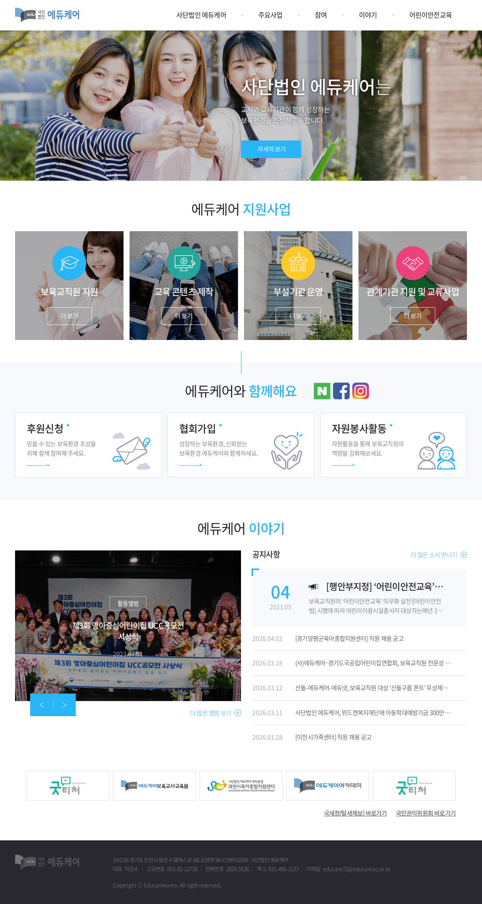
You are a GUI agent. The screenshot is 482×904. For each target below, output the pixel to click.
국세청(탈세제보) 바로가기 (355, 812)
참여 (321, 15)
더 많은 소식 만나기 (434, 555)
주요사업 (270, 15)
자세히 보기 (128, 625)
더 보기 (69, 315)
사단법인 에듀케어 (201, 15)
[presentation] (41, 705)
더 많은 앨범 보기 (210, 713)
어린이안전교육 (430, 15)
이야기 (368, 15)
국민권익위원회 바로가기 (426, 812)
